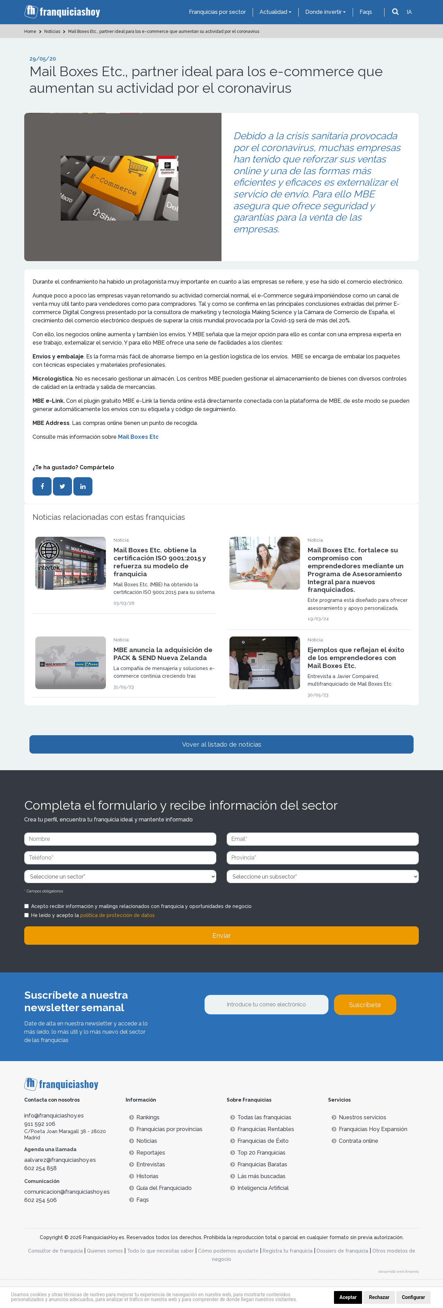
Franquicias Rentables (262, 1129)
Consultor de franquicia (55, 1251)
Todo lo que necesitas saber (160, 1251)
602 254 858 (40, 1168)
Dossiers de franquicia (342, 1251)
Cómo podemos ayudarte (228, 1251)
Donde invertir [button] (323, 12)
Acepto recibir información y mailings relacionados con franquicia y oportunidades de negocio (141, 906)
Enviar (222, 935)
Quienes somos (105, 1251)
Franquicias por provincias (165, 1129)
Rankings (144, 1117)
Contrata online (355, 1141)
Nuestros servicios (359, 1117)
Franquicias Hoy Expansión (369, 1129)
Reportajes (147, 1152)
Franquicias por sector (217, 12)
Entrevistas (147, 1164)
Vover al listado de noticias (221, 744)
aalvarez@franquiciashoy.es (60, 1160)
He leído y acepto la (93, 915)
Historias (144, 1176)
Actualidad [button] (273, 12)
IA (409, 12)
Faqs (366, 12)
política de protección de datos (117, 915)
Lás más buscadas (258, 1176)
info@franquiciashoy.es (54, 1115)
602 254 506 (40, 1200)
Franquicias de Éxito (259, 1141)
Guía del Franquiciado (160, 1188)
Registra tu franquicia (288, 1251)
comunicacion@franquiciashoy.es (67, 1192)
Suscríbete (365, 1004)
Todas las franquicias (260, 1117)
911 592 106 (39, 1124)
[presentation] (256, 1033)
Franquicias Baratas (258, 1164)
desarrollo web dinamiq (399, 1271)
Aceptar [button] (348, 1297)
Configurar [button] (413, 1297)
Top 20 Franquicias (258, 1152)
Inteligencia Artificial (259, 1188)
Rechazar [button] (379, 1297)
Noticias (143, 1141)
